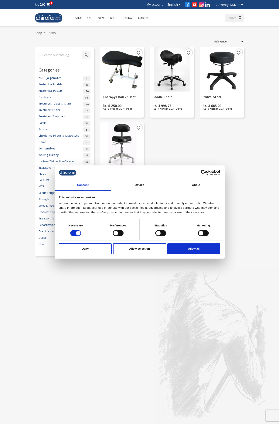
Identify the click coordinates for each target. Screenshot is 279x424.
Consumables (64, 149)
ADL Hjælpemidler (64, 78)
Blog (113, 18)
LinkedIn (207, 4)
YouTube (194, 4)
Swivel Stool (212, 97)
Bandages (64, 97)
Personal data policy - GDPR (106, 389)
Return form (96, 399)
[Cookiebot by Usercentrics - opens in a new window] (203, 172)
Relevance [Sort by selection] (229, 41)
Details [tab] (139, 185)
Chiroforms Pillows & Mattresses (64, 136)
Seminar (128, 18)
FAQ (91, 370)
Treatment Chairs (64, 110)
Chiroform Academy (47, 365)
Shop (79, 18)
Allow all (194, 248)
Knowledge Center (46, 389)
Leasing (39, 399)
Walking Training (64, 155)
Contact (144, 18)
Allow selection (139, 248)
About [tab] (196, 185)
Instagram (201, 4)
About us (94, 360)
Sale (90, 18)
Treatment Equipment (64, 117)
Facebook (187, 4)
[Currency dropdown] (237, 5)
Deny (85, 248)
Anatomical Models (64, 84)
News (101, 18)
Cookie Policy (97, 404)
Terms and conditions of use (106, 394)
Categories (49, 69)
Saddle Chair (162, 97)
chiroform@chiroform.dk (157, 383)
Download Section (46, 394)
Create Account (44, 404)
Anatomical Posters (64, 91)
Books (64, 142)
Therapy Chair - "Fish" (119, 97)
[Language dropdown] (174, 5)
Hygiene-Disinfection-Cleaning (64, 161)
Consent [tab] (83, 185)
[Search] (234, 18)
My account (154, 4)
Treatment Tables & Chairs (64, 104)
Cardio (64, 123)
